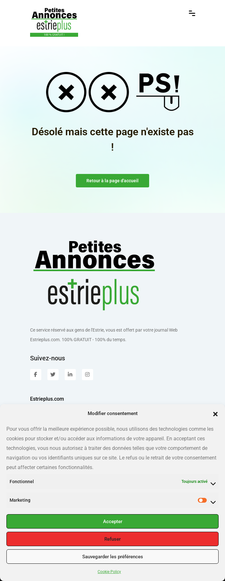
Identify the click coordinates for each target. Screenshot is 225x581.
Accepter (112, 521)
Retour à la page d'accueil (112, 180)
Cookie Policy (109, 571)
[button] (215, 413)
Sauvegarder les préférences (112, 557)
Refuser (112, 539)
